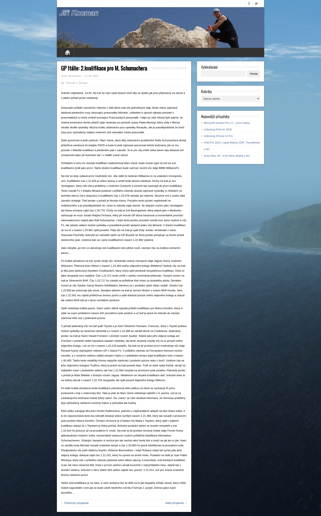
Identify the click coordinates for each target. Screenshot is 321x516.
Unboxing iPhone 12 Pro (218, 136)
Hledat (254, 73)
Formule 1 (72, 82)
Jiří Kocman (74, 76)
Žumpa (83, 82)
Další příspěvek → (176, 503)
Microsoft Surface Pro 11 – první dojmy (227, 122)
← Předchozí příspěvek (75, 503)
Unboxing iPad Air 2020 (218, 129)
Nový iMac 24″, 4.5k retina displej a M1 (227, 155)
